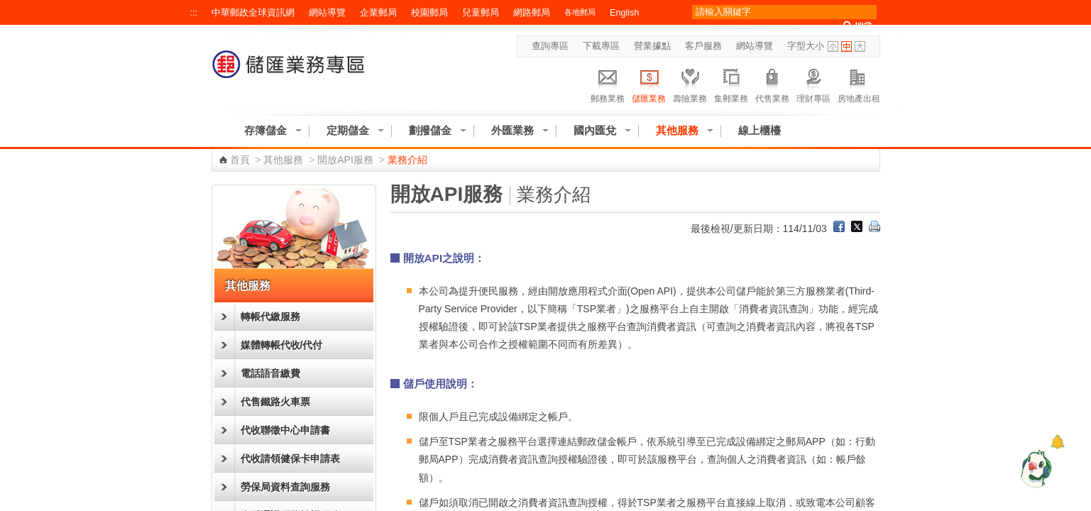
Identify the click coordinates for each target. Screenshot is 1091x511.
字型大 (860, 46)
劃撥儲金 (430, 130)
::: (194, 13)
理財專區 (813, 84)
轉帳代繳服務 (270, 316)
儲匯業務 (649, 84)
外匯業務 (512, 130)
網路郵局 (531, 13)
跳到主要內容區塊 (7, 7)
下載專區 (601, 46)
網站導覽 (327, 13)
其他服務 (677, 130)
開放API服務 (345, 159)
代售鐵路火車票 (275, 401)
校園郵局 (429, 13)
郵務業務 (608, 84)
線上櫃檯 (759, 130)
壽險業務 (690, 84)
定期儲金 (348, 130)
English (624, 13)
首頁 (240, 159)
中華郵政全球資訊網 (253, 13)
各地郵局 (580, 12)
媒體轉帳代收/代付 (282, 345)
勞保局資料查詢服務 (285, 487)
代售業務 (772, 84)
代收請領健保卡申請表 (290, 458)
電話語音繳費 (270, 373)
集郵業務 (731, 84)
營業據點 (652, 46)
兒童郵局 (480, 13)
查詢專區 (550, 46)
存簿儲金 (265, 130)
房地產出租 (859, 84)
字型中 (846, 46)
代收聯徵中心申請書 (285, 430)
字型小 (833, 46)
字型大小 (805, 46)
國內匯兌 (595, 130)
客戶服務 (703, 46)
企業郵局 (378, 13)
